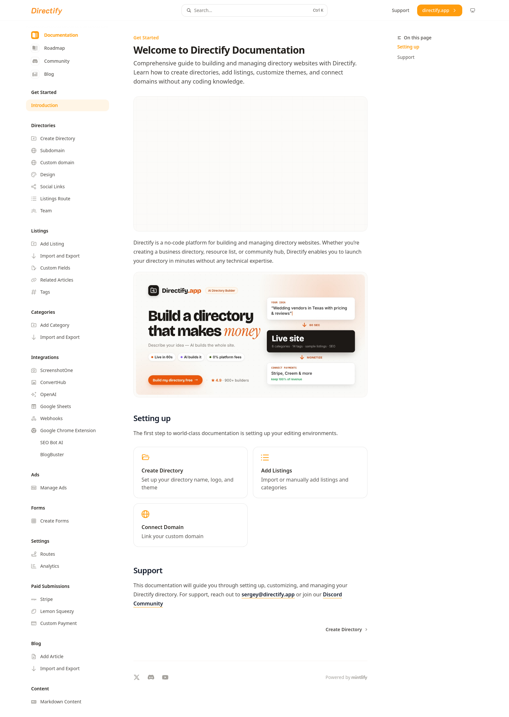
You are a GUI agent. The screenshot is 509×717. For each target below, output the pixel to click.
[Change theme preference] (472, 10)
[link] (190, 472)
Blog (42, 74)
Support (406, 57)
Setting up (408, 47)
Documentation (54, 35)
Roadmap (48, 48)
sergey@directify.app (268, 594)
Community (50, 61)
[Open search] (254, 10)
